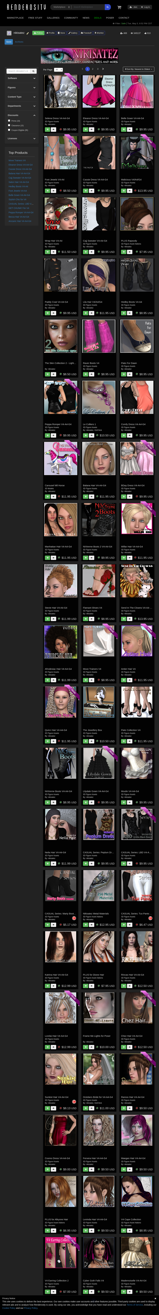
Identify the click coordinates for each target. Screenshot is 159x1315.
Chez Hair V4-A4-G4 (131, 1036)
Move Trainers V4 (17, 160)
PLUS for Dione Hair (93, 974)
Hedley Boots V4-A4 (18, 186)
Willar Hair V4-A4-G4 (132, 546)
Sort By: (137, 69)
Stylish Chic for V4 (17, 199)
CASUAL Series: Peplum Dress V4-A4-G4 (104, 852)
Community (71, 18)
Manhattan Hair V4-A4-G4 (58, 546)
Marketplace (15, 18)
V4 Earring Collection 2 (57, 1280)
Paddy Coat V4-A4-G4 (56, 302)
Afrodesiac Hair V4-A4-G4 (58, 669)
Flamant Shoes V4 (92, 607)
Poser (110, 18)
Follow (38, 33)
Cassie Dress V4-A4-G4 (20, 169)
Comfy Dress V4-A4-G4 (133, 424)
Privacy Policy (30, 1308)
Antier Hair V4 (128, 669)
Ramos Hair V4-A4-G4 (132, 1097)
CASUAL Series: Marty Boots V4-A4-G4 (65, 913)
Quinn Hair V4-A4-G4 (56, 730)
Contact (124, 18)
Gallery (72, 33)
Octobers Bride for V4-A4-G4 (98, 1097)
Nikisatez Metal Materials (96, 913)
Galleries (53, 18)
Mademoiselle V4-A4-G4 (133, 1280)
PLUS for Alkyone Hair (56, 1219)
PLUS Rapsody (129, 240)
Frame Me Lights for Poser (97, 1036)
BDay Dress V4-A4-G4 (132, 485)
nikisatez (51, 124)
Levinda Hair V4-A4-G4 (95, 1219)
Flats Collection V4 (130, 730)
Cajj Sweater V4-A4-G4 (20, 178)
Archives (19, 42)
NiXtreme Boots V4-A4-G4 (58, 791)
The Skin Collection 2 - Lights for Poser (65, 363)
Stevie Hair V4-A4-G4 (56, 607)
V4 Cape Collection (131, 1219)
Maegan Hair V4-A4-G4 (133, 1158)
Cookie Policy (8, 1308)
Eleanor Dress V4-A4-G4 (21, 165)
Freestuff (86, 33)
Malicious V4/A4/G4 (131, 179)
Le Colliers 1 (89, 424)
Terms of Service (135, 1305)
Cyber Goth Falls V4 (93, 1280)
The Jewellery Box (92, 730)
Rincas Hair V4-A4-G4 (132, 974)
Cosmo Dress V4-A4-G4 (57, 1158)
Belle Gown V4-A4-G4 (19, 195)
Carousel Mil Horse (55, 485)
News (86, 18)
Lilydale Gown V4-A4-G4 (96, 791)
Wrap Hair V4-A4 (53, 240)
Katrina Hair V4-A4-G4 (56, 974)
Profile (50, 33)
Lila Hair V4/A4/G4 (92, 302)
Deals (98, 18)
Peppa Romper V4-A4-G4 (21, 212)
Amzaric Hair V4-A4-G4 (20, 221)
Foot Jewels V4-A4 (18, 191)
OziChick (98, 430)
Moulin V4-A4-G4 (130, 791)
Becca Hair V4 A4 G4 (19, 217)
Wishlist (99, 33)
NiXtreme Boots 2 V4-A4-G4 (97, 546)
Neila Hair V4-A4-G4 (55, 852)
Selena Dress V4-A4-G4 (57, 118)
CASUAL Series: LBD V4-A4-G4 (24, 204)
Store (61, 33)
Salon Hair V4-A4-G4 (19, 182)
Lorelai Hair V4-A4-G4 (56, 1036)
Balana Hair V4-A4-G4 (19, 173)
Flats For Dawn (129, 363)
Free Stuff (35, 18)
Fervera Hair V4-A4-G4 (95, 1158)
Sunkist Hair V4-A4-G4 (56, 1097)
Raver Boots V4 (91, 363)
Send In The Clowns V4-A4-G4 (137, 607)
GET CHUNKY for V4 (19, 208)
